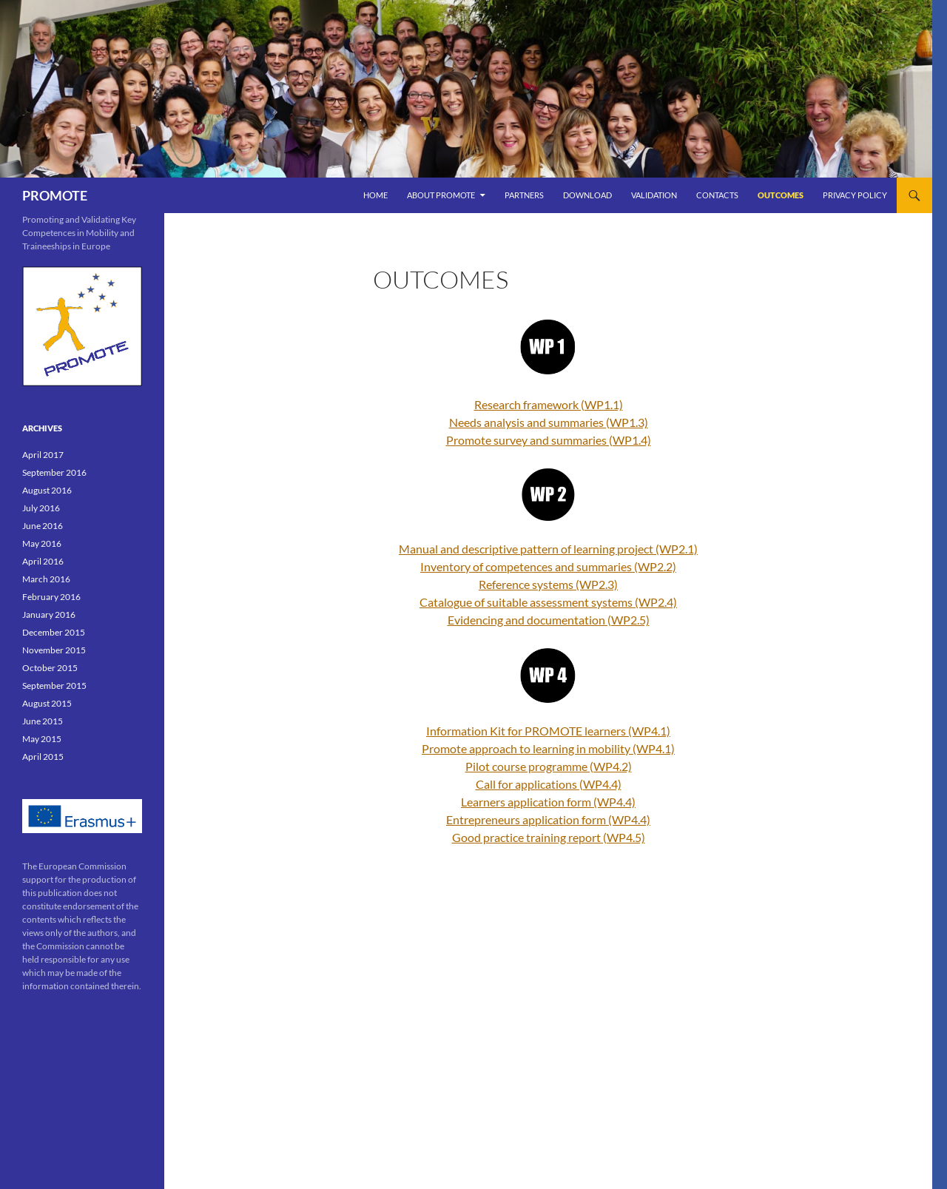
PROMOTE (54, 195)
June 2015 (42, 721)
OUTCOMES (780, 195)
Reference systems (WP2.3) (548, 584)
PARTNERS (524, 195)
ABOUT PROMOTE (441, 195)
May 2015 (41, 738)
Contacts (717, 195)
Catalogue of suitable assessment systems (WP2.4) (548, 602)
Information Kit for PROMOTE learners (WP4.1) (548, 731)
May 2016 (41, 543)
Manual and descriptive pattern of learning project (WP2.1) (548, 549)
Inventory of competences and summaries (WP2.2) (548, 566)
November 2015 (54, 650)
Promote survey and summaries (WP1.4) (548, 440)
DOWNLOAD (587, 195)
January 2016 (48, 614)
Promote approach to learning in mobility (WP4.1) (548, 748)
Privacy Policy (855, 195)
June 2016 (42, 525)
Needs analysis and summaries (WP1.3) (548, 422)
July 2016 (41, 507)
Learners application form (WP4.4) (548, 802)
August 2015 (47, 703)
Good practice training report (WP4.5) (548, 837)
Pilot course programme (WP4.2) (548, 766)
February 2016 (51, 596)
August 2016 (47, 490)
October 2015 (50, 667)
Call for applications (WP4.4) (548, 784)
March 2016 (46, 579)
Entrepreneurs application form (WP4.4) (548, 819)
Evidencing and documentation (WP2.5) (549, 620)
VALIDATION (654, 195)
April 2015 (43, 756)
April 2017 (43, 454)
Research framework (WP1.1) (548, 404)
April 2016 (43, 561)
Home (375, 195)
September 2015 (54, 685)
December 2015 (53, 632)
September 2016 (54, 472)
